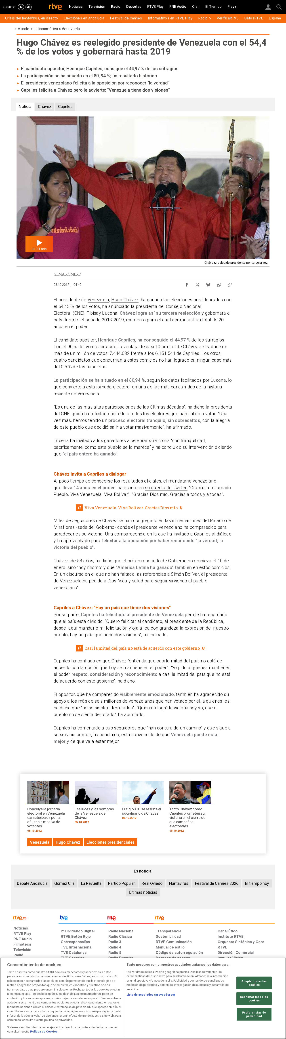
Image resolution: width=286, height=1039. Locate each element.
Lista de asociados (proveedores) (150, 994)
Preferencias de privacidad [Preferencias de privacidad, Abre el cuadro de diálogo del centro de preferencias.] (254, 1014)
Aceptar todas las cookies (254, 983)
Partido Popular (121, 883)
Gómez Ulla (64, 883)
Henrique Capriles (116, 340)
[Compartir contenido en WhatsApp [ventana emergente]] (219, 283)
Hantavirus (178, 883)
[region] (143, 998)
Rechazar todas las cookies (254, 998)
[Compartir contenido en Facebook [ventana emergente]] (186, 283)
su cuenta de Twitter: (166, 487)
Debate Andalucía (32, 883)
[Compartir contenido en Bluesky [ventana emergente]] (208, 283)
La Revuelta (91, 883)
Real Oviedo (152, 883)
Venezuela (98, 299)
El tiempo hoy (257, 883)
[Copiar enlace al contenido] (229, 283)
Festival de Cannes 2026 (216, 883)
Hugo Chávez (125, 299)
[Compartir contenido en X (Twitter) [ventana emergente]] (197, 283)
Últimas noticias (143, 892)
